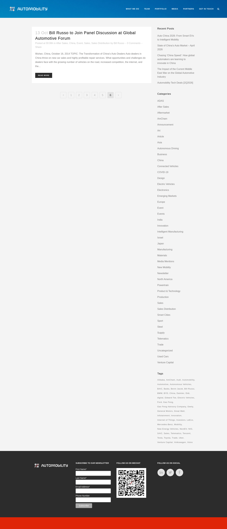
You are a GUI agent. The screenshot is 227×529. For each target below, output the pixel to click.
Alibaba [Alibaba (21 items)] (161, 380)
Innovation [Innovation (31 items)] (176, 415)
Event (80, 43)
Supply (161, 332)
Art (158, 130)
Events (161, 214)
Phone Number (83, 496)
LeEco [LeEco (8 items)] (190, 420)
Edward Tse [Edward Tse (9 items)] (170, 398)
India (160, 219)
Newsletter (163, 273)
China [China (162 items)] (172, 393)
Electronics (163, 190)
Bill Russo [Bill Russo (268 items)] (189, 389)
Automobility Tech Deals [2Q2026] (175, 82)
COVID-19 (162, 172)
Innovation (162, 225)
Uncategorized (165, 350)
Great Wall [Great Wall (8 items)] (179, 411)
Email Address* (83, 487)
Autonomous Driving (168, 148)
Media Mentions (165, 261)
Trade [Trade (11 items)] (175, 438)
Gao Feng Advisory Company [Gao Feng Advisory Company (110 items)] (171, 406)
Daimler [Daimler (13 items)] (180, 393)
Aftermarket (163, 112)
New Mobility (164, 267)
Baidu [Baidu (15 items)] (166, 389)
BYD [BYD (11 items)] (166, 393)
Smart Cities (163, 315)
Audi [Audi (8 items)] (178, 380)
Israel (160, 237)
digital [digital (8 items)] (160, 398)
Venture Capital (165, 362)
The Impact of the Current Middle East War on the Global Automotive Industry (175, 73)
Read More (43, 75)
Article (160, 136)
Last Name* (81, 478)
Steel (160, 327)
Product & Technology (168, 291)
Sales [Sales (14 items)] (166, 433)
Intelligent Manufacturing (170, 231)
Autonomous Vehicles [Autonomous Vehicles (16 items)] (180, 384)
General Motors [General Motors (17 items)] (165, 411)
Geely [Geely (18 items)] (190, 406)
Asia (159, 142)
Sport (160, 321)
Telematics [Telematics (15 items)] (176, 433)
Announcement (165, 124)
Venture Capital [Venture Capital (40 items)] (165, 442)
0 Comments (134, 43)
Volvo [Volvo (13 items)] (190, 442)
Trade (160, 344)
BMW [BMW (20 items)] (159, 393)
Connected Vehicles (167, 166)
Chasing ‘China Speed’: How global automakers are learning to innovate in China (176, 59)
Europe (161, 202)
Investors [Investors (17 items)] (181, 420)
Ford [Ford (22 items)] (159, 402)
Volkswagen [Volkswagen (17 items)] (180, 442)
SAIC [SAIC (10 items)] (159, 433)
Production (163, 297)
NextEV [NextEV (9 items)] (183, 429)
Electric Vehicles (166, 184)
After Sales (62, 43)
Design (161, 178)
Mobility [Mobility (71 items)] (178, 424)
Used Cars (163, 356)
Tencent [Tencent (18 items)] (187, 433)
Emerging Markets (167, 196)
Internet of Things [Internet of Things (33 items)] (166, 420)
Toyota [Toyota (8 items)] (167, 438)
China (72, 43)
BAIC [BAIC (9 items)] (159, 389)
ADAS (160, 101)
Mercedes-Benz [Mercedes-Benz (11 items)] (165, 424)
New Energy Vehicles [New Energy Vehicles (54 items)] (167, 429)
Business (162, 154)
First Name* (81, 469)
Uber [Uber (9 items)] (181, 438)
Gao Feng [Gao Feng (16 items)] (168, 402)
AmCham (162, 118)
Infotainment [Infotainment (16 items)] (163, 415)
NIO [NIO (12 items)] (190, 429)
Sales (87, 43)
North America (164, 279)
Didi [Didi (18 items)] (187, 393)
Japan (160, 243)
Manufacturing (164, 249)
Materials (162, 255)
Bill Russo (119, 43)
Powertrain (163, 285)
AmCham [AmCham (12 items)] (170, 380)
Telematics (163, 338)
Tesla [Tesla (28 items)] (160, 438)
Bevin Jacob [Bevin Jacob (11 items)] (177, 389)
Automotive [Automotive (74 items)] (162, 384)
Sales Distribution (100, 43)
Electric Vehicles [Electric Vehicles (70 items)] (186, 398)
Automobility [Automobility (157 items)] (188, 380)
